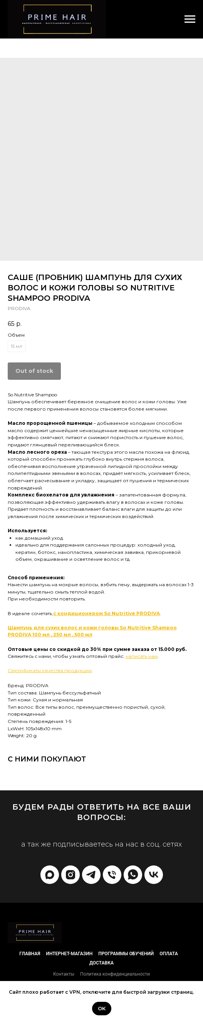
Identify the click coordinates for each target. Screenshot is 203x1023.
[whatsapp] (133, 874)
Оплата (168, 953)
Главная (29, 953)
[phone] (112, 874)
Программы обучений (126, 953)
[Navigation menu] (190, 19)
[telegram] (91, 874)
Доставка (101, 963)
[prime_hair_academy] (70, 874)
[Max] (49, 874)
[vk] (153, 874)
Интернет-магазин (69, 953)
